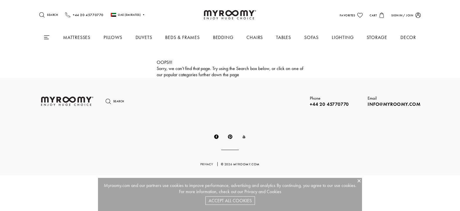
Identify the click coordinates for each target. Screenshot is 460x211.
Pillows (113, 37)
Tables (283, 37)
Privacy (250, 191)
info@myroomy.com (394, 104)
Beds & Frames (182, 37)
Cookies (274, 191)
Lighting (343, 37)
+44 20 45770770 (329, 104)
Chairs (254, 37)
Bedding (223, 37)
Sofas (311, 37)
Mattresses (76, 37)
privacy (207, 164)
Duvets (144, 37)
